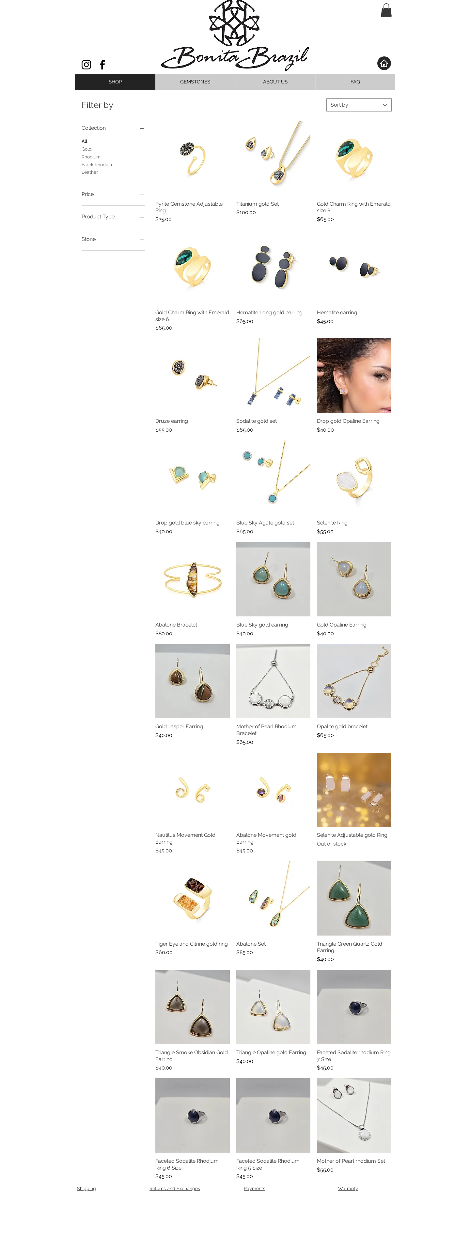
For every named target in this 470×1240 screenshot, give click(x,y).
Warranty (348, 1188)
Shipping (86, 1188)
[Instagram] (86, 64)
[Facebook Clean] (359, 1205)
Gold (87, 148)
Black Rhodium (98, 164)
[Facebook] (102, 64)
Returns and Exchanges (174, 1188)
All (84, 141)
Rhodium (91, 156)
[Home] (384, 63)
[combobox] (359, 104)
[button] (386, 10)
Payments (254, 1188)
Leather (90, 172)
